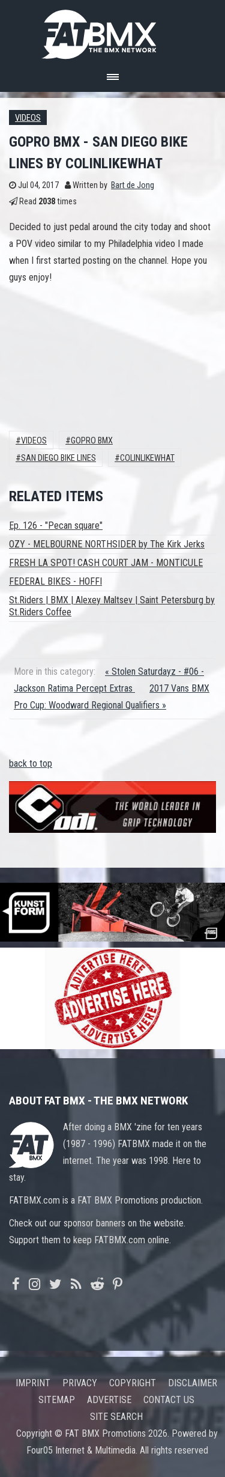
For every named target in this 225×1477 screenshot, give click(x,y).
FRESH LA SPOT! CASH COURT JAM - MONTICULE (106, 562)
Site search (116, 1416)
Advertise (109, 1399)
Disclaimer (192, 1383)
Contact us (168, 1399)
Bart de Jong (132, 185)
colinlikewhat (147, 458)
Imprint (33, 1383)
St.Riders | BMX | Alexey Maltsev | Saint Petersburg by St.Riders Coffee (112, 606)
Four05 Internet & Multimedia (81, 1450)
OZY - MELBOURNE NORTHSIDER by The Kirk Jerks (107, 544)
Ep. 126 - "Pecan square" (56, 525)
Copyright (132, 1383)
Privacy (79, 1383)
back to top (30, 763)
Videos (28, 118)
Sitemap (56, 1399)
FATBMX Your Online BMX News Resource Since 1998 (113, 31)
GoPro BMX (92, 441)
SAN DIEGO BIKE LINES (58, 458)
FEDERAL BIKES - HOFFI (55, 581)
